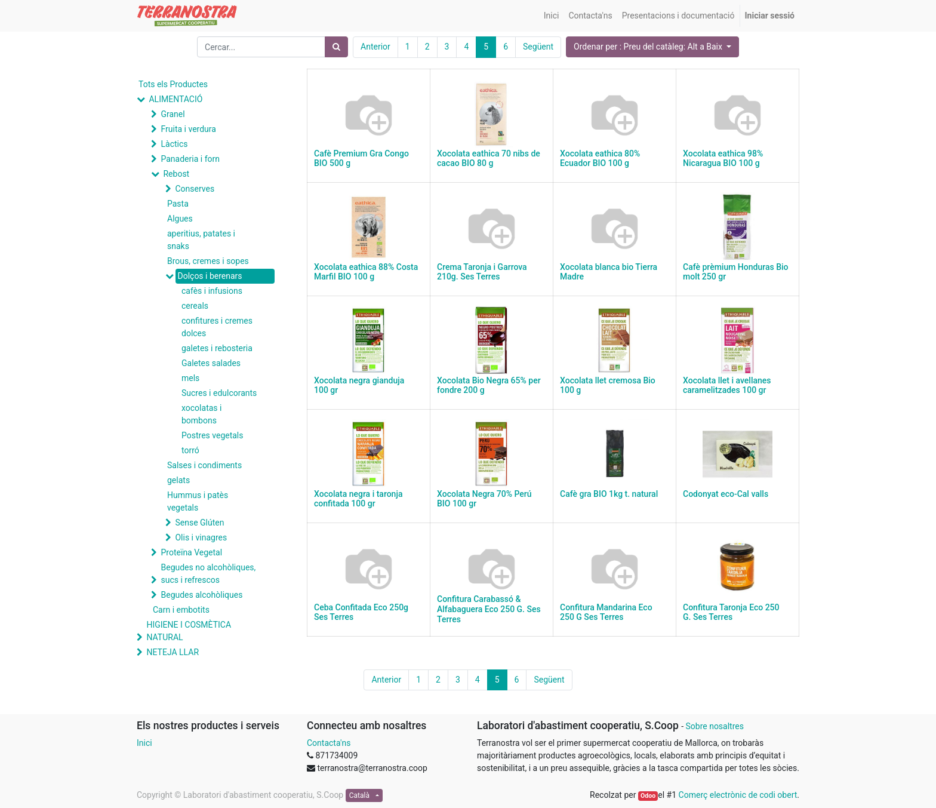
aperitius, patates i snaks (201, 240)
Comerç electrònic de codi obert (738, 795)
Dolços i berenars (209, 276)
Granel (172, 114)
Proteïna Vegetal (191, 552)
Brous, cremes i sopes (208, 261)
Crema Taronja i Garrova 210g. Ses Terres (482, 272)
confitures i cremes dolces (217, 327)
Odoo (648, 796)
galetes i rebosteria (217, 348)
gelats (178, 480)
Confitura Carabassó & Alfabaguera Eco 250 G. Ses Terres (489, 609)
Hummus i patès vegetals (197, 501)
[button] (652, 46)
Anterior (375, 46)
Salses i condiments (204, 465)
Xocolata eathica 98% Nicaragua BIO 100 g (723, 158)
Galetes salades (211, 363)
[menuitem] (551, 16)
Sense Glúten (199, 522)
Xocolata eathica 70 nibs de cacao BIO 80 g (488, 158)
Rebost (176, 174)
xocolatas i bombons (201, 414)
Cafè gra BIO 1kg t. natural (609, 494)
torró (190, 450)
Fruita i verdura (188, 129)
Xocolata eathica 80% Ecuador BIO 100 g (600, 158)
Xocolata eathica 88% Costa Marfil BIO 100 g (366, 272)
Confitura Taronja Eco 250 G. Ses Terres (731, 612)
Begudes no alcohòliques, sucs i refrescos (208, 574)
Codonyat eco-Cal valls (725, 494)
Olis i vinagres (201, 537)
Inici (144, 743)
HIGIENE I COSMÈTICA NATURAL (188, 631)
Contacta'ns (328, 743)
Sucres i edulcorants (219, 393)
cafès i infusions (211, 291)
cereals (194, 306)
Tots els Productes (173, 84)
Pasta (178, 203)
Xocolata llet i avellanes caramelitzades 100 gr (727, 385)
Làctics (174, 144)
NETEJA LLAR (172, 652)
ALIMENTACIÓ (175, 99)
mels (190, 378)
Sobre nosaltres (714, 726)
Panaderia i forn (190, 159)
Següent (538, 46)
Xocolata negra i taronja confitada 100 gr (358, 499)
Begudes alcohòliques (201, 595)
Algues (180, 218)
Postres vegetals (212, 435)
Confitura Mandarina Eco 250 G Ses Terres (606, 612)
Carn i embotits (181, 610)
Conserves (194, 188)
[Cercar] (336, 46)
